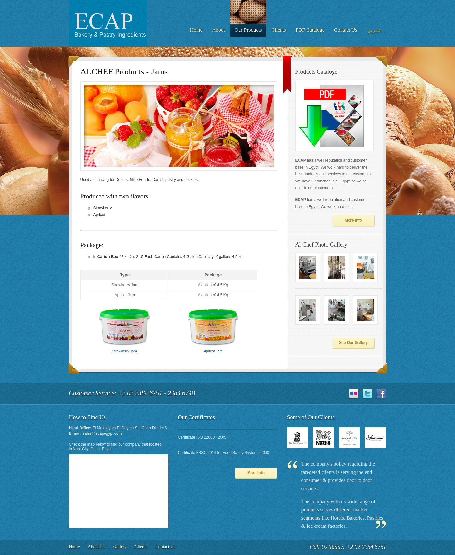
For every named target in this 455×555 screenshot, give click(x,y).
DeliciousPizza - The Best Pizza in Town (108, 23)
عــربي (374, 30)
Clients (278, 30)
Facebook (381, 394)
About (218, 30)
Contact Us (345, 30)
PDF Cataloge (310, 30)
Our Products (248, 30)
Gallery (120, 546)
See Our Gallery (353, 343)
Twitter (367, 394)
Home (196, 30)
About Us (96, 546)
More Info (353, 220)
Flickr (354, 394)
